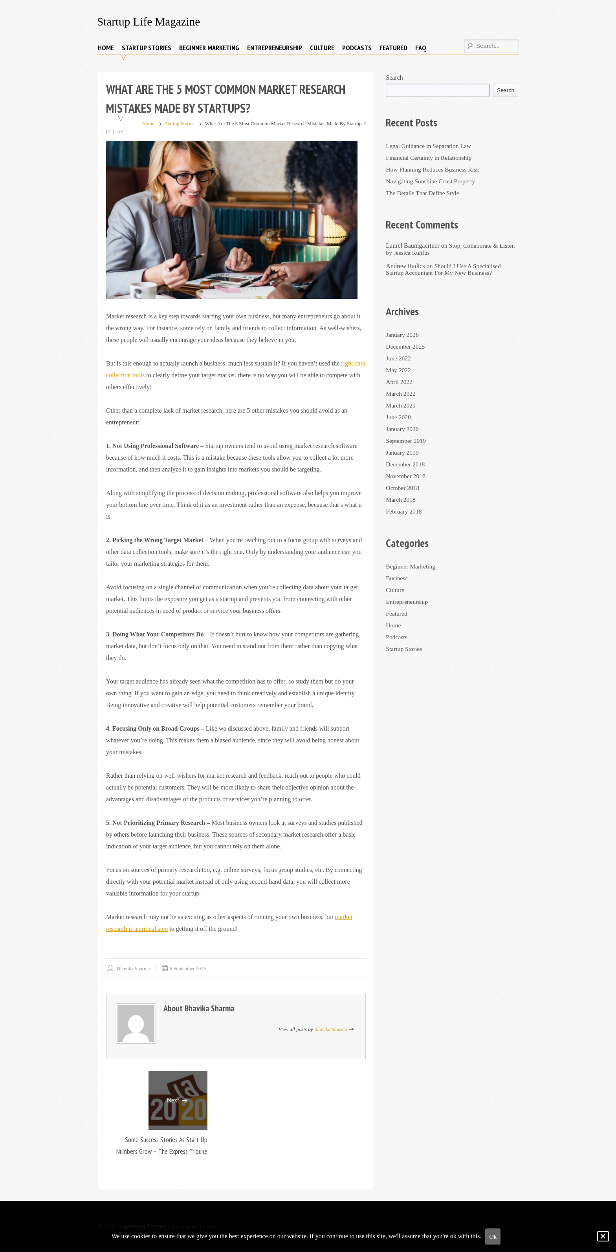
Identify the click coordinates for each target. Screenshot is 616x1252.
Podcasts (357, 47)
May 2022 (398, 370)
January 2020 (403, 429)
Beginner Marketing (209, 47)
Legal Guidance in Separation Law (429, 146)
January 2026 (403, 334)
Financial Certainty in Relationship (430, 157)
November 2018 (406, 476)
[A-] (110, 131)
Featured (393, 47)
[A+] (120, 131)
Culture (322, 47)
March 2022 (401, 393)
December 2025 (406, 346)
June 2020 (398, 417)
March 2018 (401, 499)
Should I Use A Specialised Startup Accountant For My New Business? (444, 269)
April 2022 (399, 381)
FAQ (420, 47)
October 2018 (403, 487)
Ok (493, 1236)
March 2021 (401, 405)
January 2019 (403, 452)
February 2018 (404, 511)
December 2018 (406, 464)
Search (394, 77)
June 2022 (398, 358)
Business (397, 578)
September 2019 (406, 440)
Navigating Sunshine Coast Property (431, 181)
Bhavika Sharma (134, 968)
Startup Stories (146, 47)
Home (106, 47)
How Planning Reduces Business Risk (434, 169)
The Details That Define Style (423, 193)
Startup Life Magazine (150, 21)
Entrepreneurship (274, 47)
